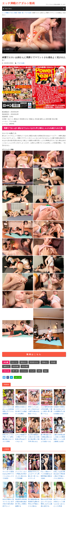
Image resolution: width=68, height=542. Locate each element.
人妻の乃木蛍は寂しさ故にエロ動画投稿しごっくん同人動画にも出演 (59, 438)
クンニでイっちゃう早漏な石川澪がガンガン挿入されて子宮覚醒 (21, 475)
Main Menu (8, 8)
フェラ (32, 371)
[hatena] (11, 377)
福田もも (6, 366)
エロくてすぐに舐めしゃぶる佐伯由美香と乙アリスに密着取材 (8, 410)
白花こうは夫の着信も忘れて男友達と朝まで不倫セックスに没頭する (59, 475)
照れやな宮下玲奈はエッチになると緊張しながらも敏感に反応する (46, 502)
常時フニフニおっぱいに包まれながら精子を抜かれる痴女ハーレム (33, 410)
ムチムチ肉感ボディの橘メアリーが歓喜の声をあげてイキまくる (21, 438)
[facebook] (7, 377)
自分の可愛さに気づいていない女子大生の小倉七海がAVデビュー (8, 502)
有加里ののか (34, 362)
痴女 (45, 371)
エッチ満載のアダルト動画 (18, 3)
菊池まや (23, 362)
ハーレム (24, 371)
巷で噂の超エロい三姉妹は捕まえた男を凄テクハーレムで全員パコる (46, 438)
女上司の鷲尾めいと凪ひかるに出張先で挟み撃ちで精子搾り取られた (33, 438)
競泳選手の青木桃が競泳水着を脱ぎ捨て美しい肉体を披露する (21, 502)
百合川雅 (25, 366)
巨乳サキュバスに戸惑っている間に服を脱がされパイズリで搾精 (8, 438)
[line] (18, 377)
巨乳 (39, 371)
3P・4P (15, 371)
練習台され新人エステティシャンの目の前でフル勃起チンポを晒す (21, 410)
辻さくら (14, 362)
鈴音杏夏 (15, 366)
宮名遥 (53, 362)
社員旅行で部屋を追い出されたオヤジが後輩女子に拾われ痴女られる (59, 410)
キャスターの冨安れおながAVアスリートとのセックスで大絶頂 (8, 475)
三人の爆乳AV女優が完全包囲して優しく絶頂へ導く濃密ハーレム (47, 410)
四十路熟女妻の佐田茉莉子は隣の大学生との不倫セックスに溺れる (33, 502)
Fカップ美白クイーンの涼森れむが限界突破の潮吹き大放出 (46, 475)
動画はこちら (34, 354)
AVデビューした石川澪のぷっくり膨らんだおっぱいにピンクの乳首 (59, 502)
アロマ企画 (20, 63)
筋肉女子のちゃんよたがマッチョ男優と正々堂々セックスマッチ (33, 475)
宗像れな (45, 362)
